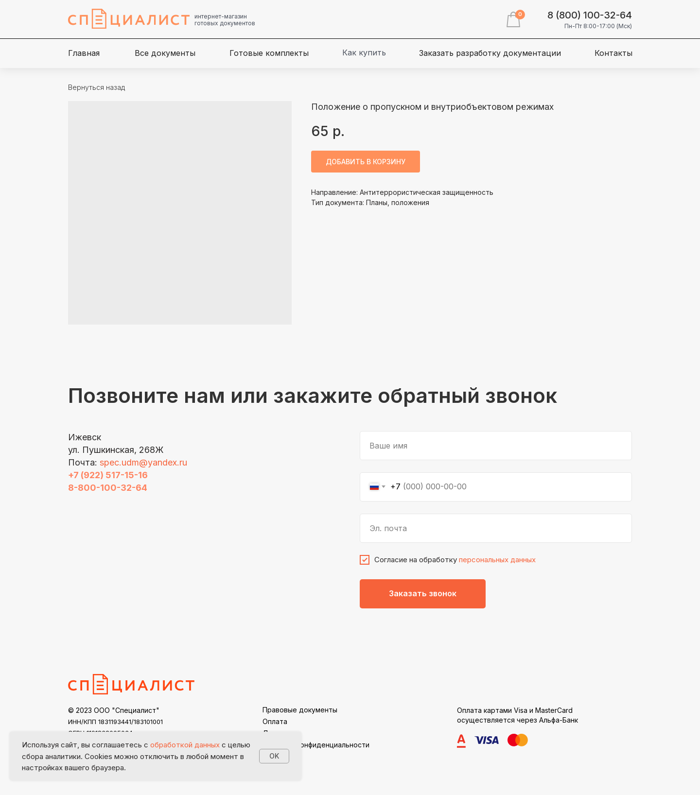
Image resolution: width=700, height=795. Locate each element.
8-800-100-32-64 (107, 488)
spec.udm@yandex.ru (143, 462)
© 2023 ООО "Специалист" (113, 710)
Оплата (274, 721)
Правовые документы (299, 710)
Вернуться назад (96, 87)
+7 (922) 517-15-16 (108, 475)
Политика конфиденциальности (315, 745)
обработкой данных (185, 744)
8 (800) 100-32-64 (589, 15)
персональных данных (497, 559)
